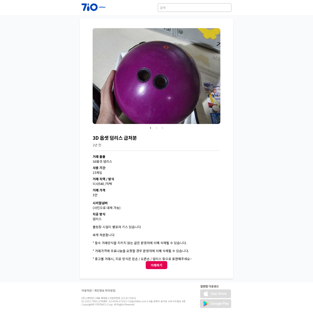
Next (223, 77)
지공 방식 (99, 214)
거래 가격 (99, 190)
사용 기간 (99, 167)
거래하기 (156, 265)
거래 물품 (99, 156)
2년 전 (97, 145)
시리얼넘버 (100, 202)
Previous (90, 77)
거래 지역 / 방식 (103, 178)
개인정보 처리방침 (104, 290)
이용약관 (86, 290)
